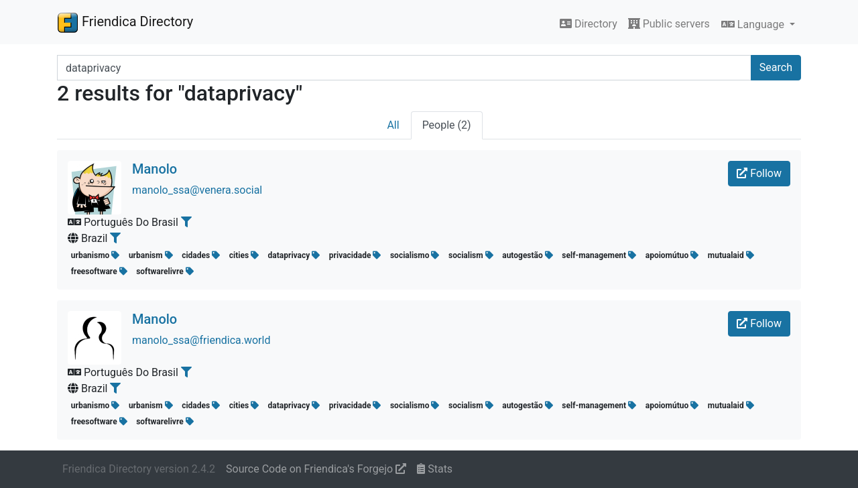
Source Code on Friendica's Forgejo (316, 469)
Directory (588, 23)
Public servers (669, 23)
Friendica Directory (125, 22)
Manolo (154, 169)
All (393, 125)
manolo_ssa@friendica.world (201, 340)
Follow (759, 173)
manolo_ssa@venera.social (197, 190)
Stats (434, 469)
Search (775, 67)
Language (754, 24)
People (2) (446, 125)
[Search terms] (404, 67)
